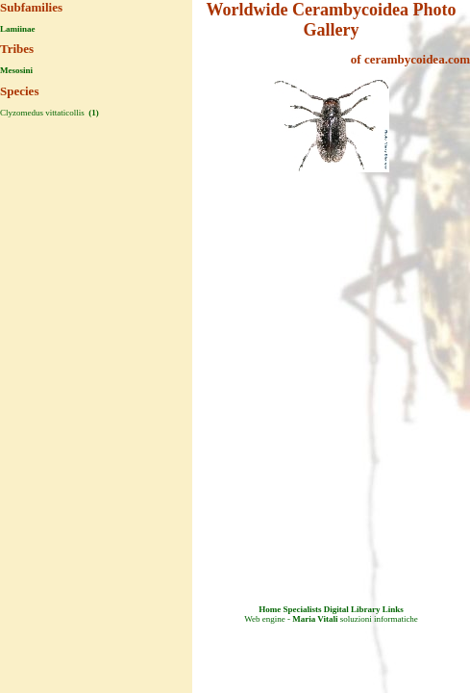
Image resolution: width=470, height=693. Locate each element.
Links (393, 609)
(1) (93, 112)
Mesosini (16, 70)
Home (270, 609)
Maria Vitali (314, 619)
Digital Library (352, 609)
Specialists (302, 609)
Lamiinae (18, 29)
